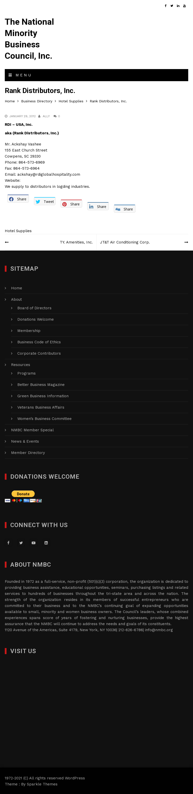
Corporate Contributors (39, 352)
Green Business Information (43, 395)
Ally (46, 115)
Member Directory (28, 452)
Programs (26, 372)
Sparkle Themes (42, 783)
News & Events (25, 440)
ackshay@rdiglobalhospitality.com (48, 173)
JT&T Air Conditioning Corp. (125, 241)
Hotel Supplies (18, 230)
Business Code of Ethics (39, 341)
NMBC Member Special (32, 429)
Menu (20, 74)
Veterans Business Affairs (40, 406)
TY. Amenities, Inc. (76, 241)
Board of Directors (34, 307)
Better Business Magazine (41, 384)
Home (16, 287)
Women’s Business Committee (44, 418)
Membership (28, 330)
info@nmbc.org (159, 629)
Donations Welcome (35, 318)
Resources (20, 364)
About (16, 298)
